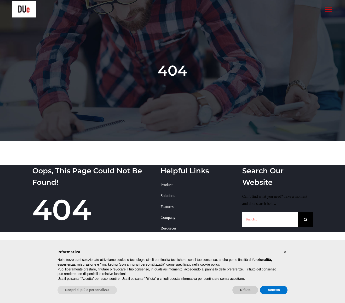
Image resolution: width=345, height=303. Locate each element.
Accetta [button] (274, 290)
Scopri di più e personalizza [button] (87, 290)
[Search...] (270, 219)
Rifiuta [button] (245, 290)
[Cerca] (305, 219)
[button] (285, 252)
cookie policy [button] (209, 264)
